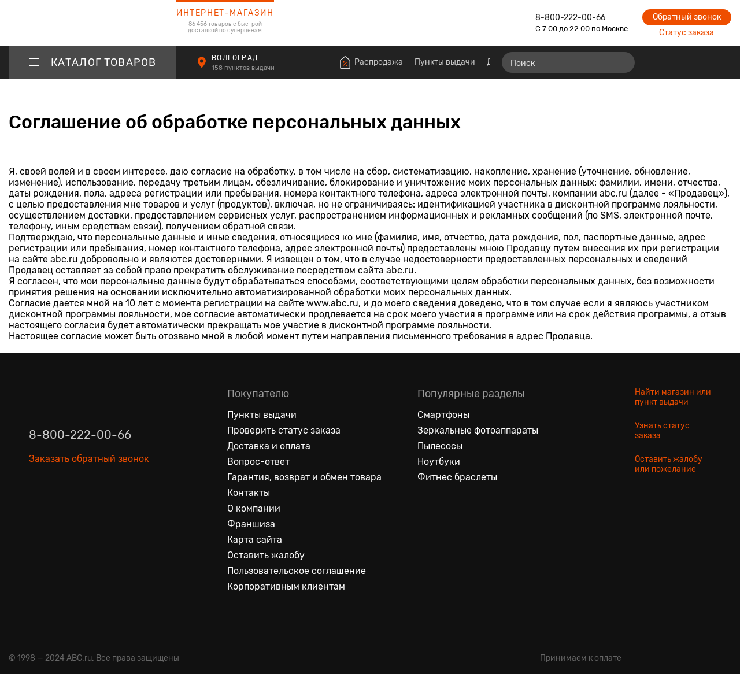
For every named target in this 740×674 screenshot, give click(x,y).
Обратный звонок (687, 17)
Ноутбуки (438, 461)
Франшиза (251, 524)
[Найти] (621, 62)
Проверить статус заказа (284, 430)
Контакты (248, 492)
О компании (253, 508)
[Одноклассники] (62, 512)
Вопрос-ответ (258, 461)
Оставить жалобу (266, 555)
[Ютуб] (86, 512)
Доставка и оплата (268, 445)
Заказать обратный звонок (89, 458)
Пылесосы (439, 445)
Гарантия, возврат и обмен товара (304, 477)
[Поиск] (568, 62)
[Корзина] (720, 62)
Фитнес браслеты (457, 477)
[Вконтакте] (38, 512)
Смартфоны (443, 414)
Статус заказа (686, 33)
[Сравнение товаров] (656, 62)
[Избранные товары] (677, 62)
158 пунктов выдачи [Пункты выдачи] (244, 68)
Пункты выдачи (445, 62)
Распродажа (378, 62)
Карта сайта (254, 539)
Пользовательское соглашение (296, 570)
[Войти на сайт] (698, 62)
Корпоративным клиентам (286, 586)
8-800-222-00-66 (570, 18)
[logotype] (92, 23)
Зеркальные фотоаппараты (477, 430)
